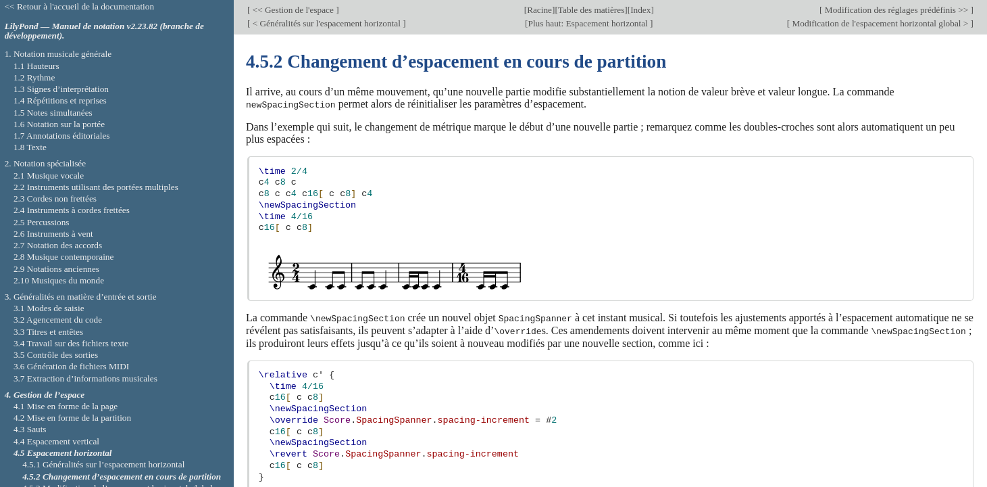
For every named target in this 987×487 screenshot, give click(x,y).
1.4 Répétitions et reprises (60, 100)
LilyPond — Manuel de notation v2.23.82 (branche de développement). (104, 31)
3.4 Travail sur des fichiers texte (71, 343)
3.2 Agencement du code (58, 320)
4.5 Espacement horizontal (63, 453)
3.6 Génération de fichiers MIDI (71, 366)
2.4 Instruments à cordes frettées (72, 210)
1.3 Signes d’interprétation (61, 89)
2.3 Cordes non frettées (55, 198)
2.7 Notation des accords (58, 245)
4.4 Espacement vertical (56, 441)
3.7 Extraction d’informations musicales (85, 378)
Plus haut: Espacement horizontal (589, 23)
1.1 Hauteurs (36, 66)
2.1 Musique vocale (49, 175)
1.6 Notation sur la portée (59, 124)
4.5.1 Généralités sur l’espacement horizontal (103, 464)
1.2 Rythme (34, 77)
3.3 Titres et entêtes (48, 332)
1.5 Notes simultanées (53, 113)
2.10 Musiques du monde (59, 280)
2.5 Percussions (42, 222)
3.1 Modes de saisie (49, 308)
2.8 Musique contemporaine (63, 257)
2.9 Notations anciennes (56, 269)
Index (640, 10)
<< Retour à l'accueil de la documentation (79, 6)
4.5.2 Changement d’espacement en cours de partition (121, 476)
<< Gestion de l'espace (293, 10)
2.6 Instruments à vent (53, 234)
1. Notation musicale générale (58, 54)
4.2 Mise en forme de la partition (72, 418)
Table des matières (591, 10)
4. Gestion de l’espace (45, 395)
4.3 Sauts (30, 429)
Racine (539, 10)
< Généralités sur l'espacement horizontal (326, 23)
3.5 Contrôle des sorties (56, 355)
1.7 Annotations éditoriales (62, 136)
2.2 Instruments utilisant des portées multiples (96, 187)
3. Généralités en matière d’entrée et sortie (81, 297)
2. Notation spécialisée (45, 163)
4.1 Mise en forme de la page (66, 406)
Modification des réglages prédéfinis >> (897, 10)
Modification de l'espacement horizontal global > (880, 23)
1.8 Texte (30, 147)
